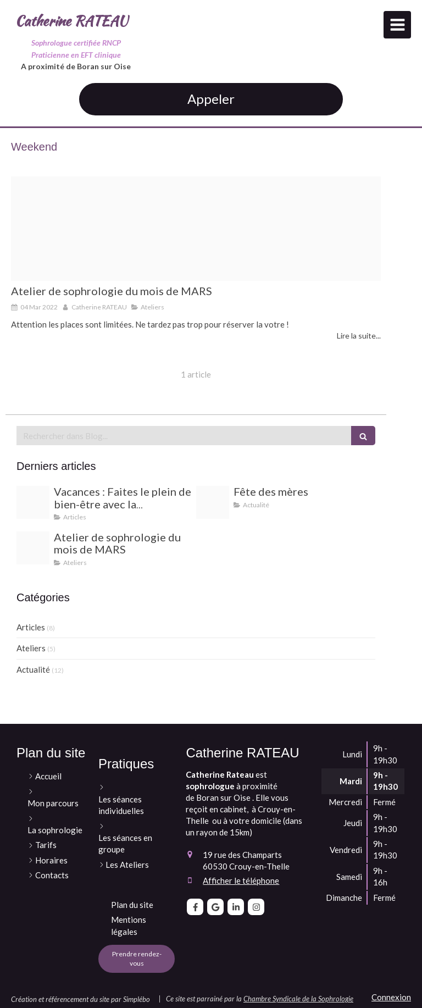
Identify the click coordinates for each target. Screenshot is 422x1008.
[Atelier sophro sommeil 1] (196, 228)
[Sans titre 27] (32, 502)
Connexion (391, 997)
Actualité (33, 669)
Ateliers (31, 648)
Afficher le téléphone (241, 880)
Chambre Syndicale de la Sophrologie (298, 998)
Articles (30, 627)
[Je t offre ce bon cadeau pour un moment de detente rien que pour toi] (212, 502)
